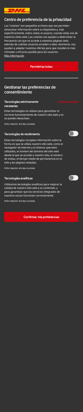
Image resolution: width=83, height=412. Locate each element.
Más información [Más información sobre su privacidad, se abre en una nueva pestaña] (14, 56)
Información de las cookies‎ (19, 124)
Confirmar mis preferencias (41, 217)
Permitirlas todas (41, 66)
